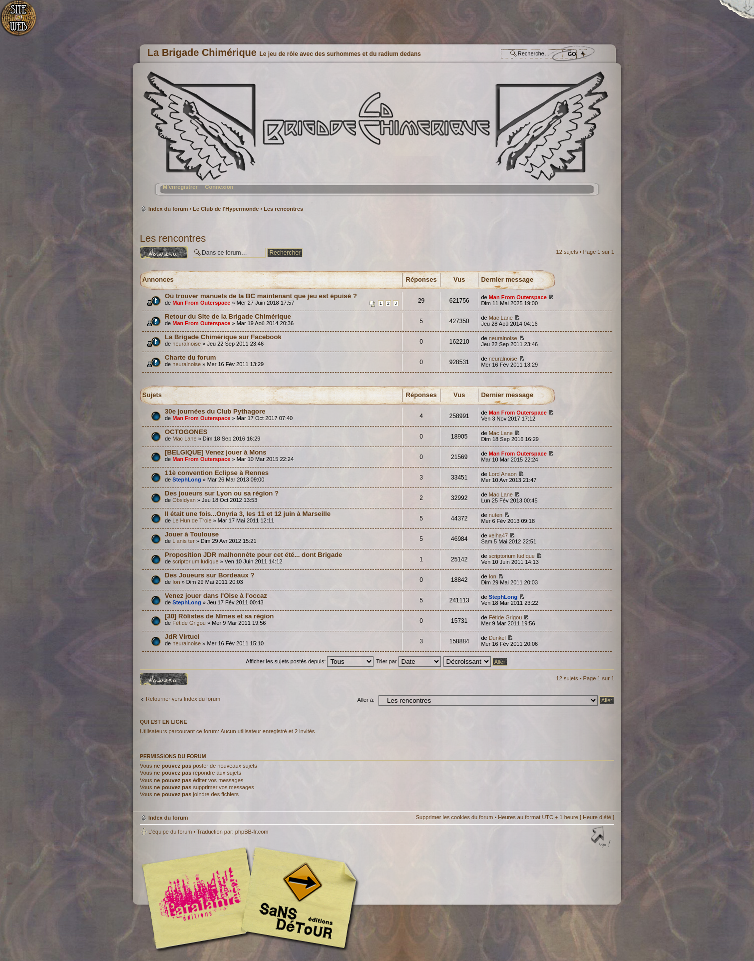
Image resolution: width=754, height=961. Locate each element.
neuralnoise (186, 344)
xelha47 (498, 535)
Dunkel (497, 638)
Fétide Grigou (189, 623)
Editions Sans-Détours (297, 899)
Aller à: (366, 700)
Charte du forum (190, 357)
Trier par (408, 661)
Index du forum (375, 137)
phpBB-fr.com (252, 832)
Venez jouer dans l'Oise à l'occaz (216, 595)
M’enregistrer (180, 187)
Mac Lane (501, 318)
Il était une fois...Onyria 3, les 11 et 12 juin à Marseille (248, 513)
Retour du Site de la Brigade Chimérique (228, 316)
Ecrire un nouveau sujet (164, 252)
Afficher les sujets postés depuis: (310, 661)
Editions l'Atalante (252, 898)
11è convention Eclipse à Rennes (217, 473)
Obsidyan (183, 500)
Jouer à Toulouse (192, 534)
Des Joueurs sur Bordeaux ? (210, 575)
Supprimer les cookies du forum (454, 817)
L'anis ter (183, 541)
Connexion (219, 187)
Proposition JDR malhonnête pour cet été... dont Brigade (253, 554)
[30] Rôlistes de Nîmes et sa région (219, 616)
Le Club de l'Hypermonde (226, 209)
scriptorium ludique (195, 561)
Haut (601, 838)
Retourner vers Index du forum (183, 699)
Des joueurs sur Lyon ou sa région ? (222, 493)
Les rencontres (283, 209)
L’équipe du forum (170, 832)
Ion (176, 582)
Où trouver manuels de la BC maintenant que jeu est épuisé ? (261, 296)
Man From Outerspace (201, 303)
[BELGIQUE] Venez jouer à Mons (216, 452)
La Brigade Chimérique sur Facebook (223, 337)
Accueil (23, 22)
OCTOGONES (186, 432)
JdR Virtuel (182, 636)
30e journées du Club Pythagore (215, 411)
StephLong (186, 479)
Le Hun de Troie (191, 520)
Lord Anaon (503, 474)
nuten (496, 515)
